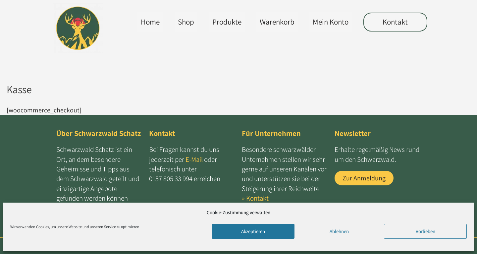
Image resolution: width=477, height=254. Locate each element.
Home (147, 22)
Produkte (223, 22)
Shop (183, 22)
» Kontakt (255, 198)
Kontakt (393, 22)
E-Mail (194, 159)
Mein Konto (327, 22)
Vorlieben (425, 231)
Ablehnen (339, 231)
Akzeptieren (253, 231)
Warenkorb (274, 22)
